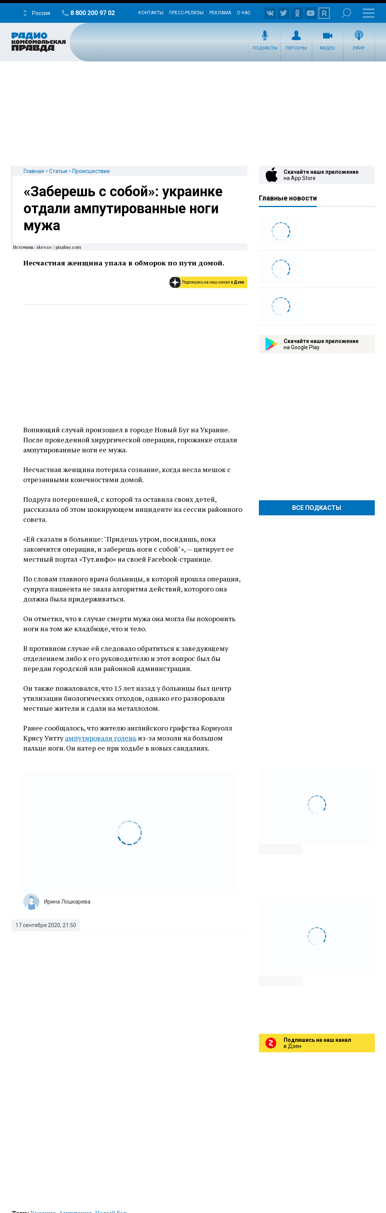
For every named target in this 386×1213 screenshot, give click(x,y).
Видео (327, 48)
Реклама (220, 12)
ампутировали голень (100, 737)
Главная (34, 171)
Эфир (358, 48)
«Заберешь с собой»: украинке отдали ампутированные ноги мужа (123, 208)
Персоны (296, 48)
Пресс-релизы (186, 12)
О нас (244, 12)
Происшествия (91, 171)
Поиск (346, 13)
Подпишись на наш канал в (213, 282)
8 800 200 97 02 (92, 13)
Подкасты (265, 48)
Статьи (58, 171)
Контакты (150, 12)
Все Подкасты (316, 507)
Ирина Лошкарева (67, 902)
